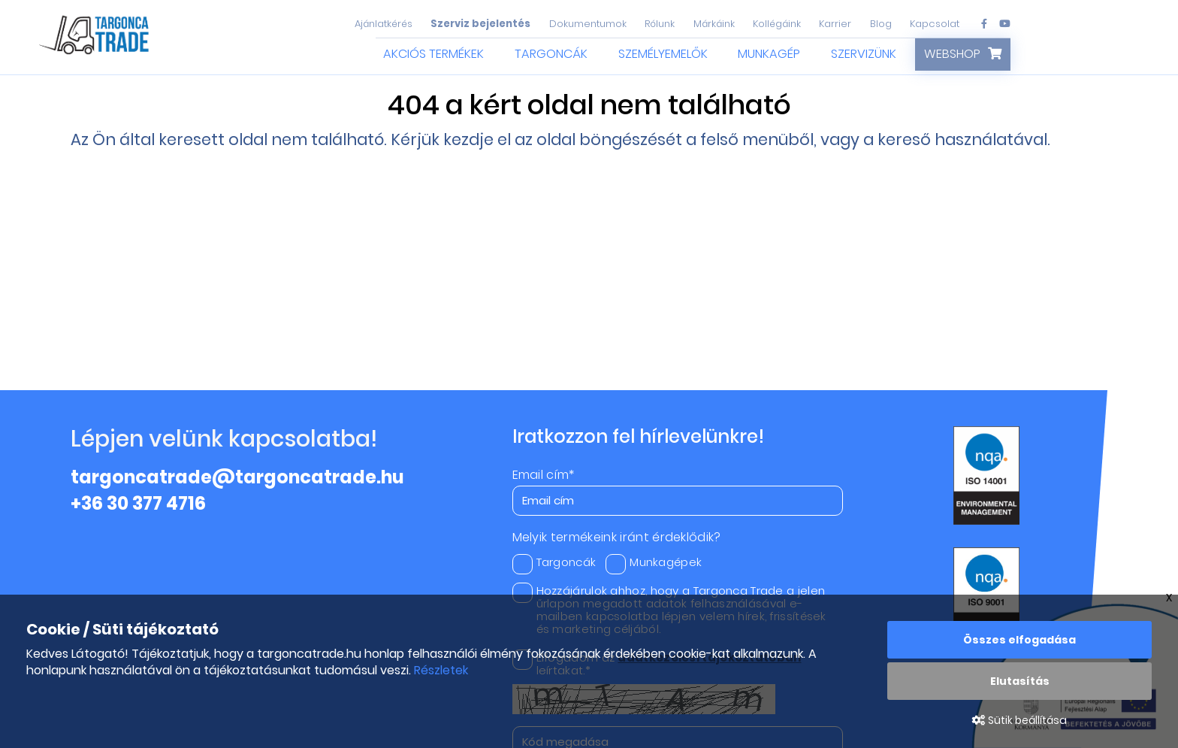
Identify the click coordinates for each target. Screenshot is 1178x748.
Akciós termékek (433, 53)
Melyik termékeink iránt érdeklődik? (616, 537)
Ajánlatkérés (383, 24)
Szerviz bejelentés (480, 24)
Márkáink (714, 24)
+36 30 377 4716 (138, 503)
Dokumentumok (588, 24)
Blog (881, 24)
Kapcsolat (934, 24)
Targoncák (551, 53)
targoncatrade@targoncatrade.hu (237, 477)
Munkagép (769, 53)
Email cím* (543, 475)
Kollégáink (777, 24)
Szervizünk (863, 53)
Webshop (952, 53)
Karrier (835, 24)
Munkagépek (654, 562)
